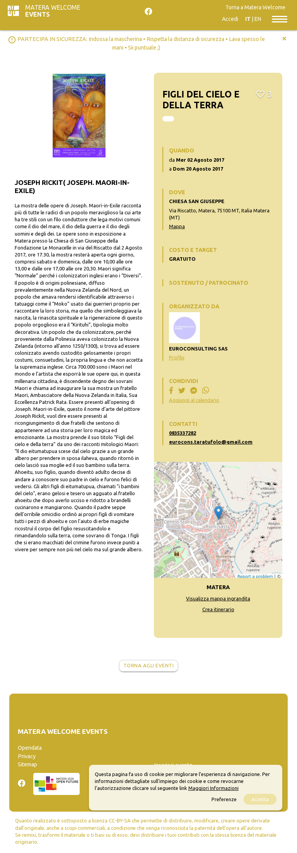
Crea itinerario (218, 609)
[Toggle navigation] (279, 18)
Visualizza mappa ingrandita (218, 598)
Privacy (27, 756)
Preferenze (224, 799)
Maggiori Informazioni (213, 788)
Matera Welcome (52, 11)
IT (248, 19)
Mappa (177, 226)
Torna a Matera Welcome (255, 7)
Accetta (260, 799)
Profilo (176, 357)
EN (257, 19)
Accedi (230, 19)
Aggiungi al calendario (194, 400)
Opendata (30, 748)
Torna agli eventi (148, 665)
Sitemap (27, 764)
